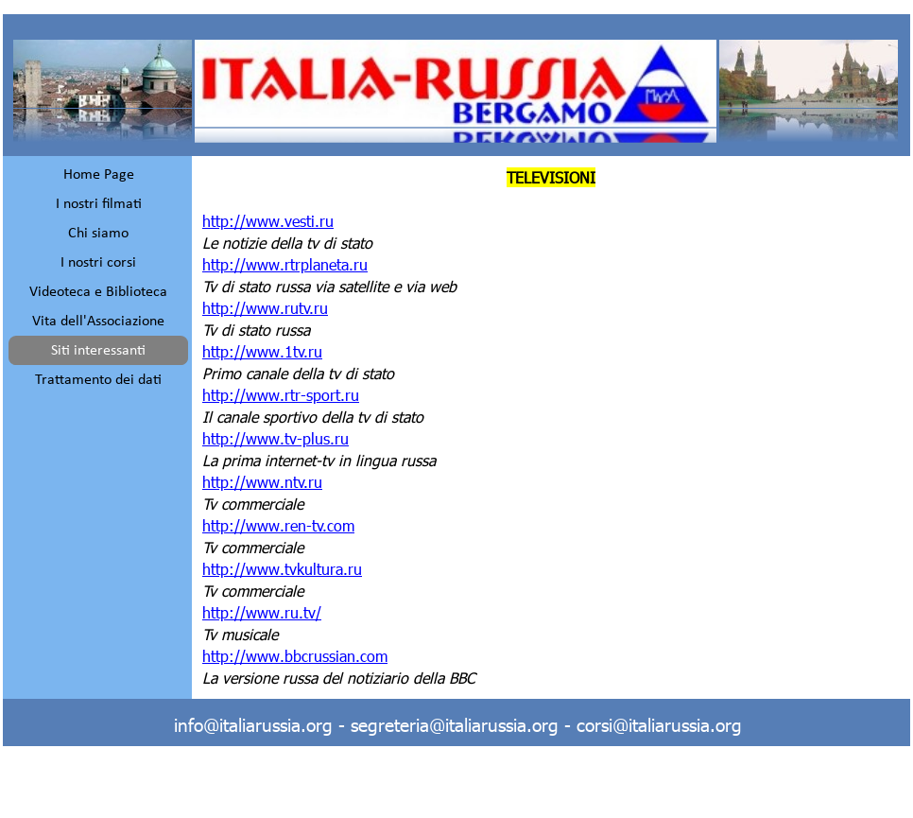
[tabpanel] (551, 427)
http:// (285, 264)
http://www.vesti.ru (268, 221)
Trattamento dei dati (98, 380)
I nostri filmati (99, 204)
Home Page (98, 175)
